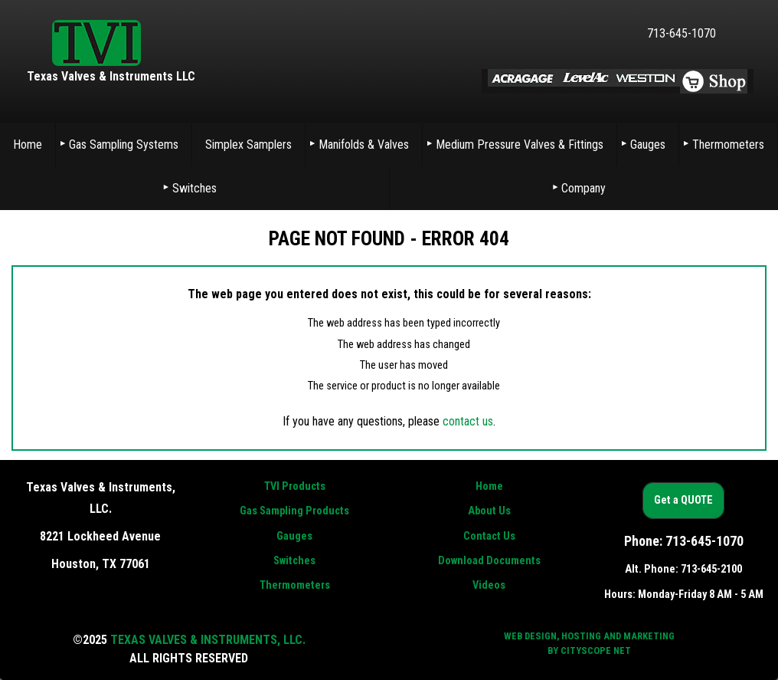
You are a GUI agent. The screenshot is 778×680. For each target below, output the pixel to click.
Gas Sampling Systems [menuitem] (123, 144)
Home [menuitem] (27, 144)
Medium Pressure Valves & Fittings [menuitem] (519, 144)
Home (489, 486)
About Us (489, 510)
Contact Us (489, 536)
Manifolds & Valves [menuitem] (364, 144)
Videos (488, 585)
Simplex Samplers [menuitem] (248, 144)
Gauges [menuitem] (647, 144)
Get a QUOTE (683, 501)
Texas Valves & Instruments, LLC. (208, 639)
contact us (468, 421)
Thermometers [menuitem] (728, 144)
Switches (294, 560)
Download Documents (489, 560)
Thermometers (295, 585)
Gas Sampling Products (294, 510)
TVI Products (294, 486)
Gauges (294, 536)
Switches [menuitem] (194, 188)
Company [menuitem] (583, 188)
